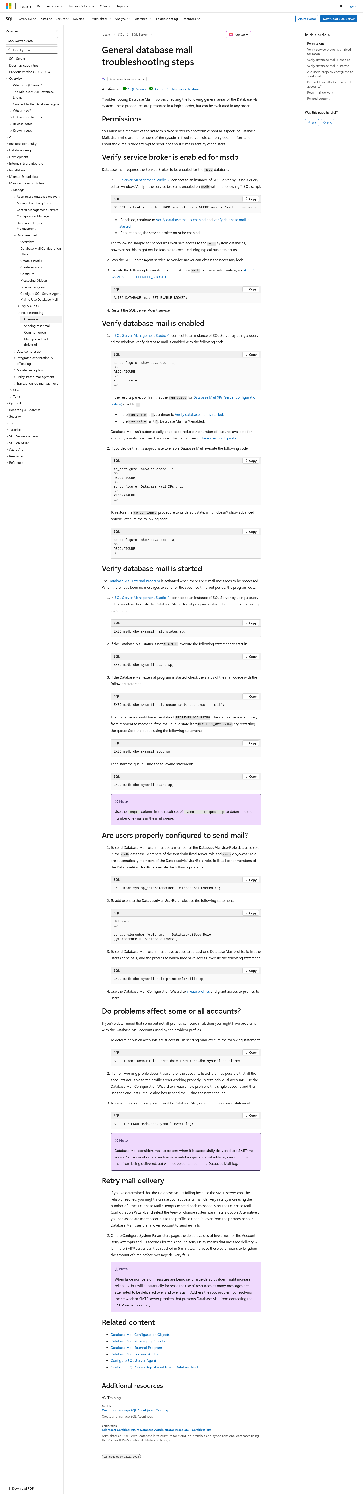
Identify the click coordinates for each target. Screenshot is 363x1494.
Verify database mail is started (199, 414)
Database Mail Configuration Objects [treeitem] (40, 251)
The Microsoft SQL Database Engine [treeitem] (33, 94)
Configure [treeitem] (27, 274)
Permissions (315, 43)
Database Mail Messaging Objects (138, 1340)
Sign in (352, 6)
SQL (121, 34)
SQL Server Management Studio (140, 179)
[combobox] (32, 41)
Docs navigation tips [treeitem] (23, 65)
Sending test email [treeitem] (37, 326)
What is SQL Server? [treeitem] (27, 85)
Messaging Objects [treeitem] (33, 280)
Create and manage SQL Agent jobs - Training (135, 1410)
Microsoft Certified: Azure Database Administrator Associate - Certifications (156, 1430)
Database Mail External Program (134, 580)
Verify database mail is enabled (181, 219)
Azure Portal (307, 18)
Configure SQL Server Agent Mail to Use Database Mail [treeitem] (40, 296)
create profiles (198, 991)
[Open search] (341, 6)
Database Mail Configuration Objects (140, 1334)
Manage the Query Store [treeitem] (34, 203)
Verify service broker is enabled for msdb (329, 51)
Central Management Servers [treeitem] (37, 209)
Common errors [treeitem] (35, 332)
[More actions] (257, 34)
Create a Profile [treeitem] (31, 260)
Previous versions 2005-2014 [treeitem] (29, 72)
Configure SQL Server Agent (133, 1360)
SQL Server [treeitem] (17, 58)
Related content (318, 98)
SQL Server (140, 34)
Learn (107, 34)
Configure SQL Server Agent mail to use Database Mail (154, 1366)
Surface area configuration (218, 437)
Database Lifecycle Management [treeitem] (30, 226)
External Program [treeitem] (32, 287)
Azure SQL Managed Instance (178, 88)
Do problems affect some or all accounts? (329, 84)
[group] (186, 208)
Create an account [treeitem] (33, 267)
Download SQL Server (339, 18)
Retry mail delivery (320, 92)
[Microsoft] (9, 6)
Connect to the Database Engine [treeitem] (36, 104)
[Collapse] (57, 31)
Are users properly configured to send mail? (330, 74)
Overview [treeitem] (27, 241)
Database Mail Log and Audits (134, 1353)
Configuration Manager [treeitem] (33, 216)
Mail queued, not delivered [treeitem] (36, 342)
